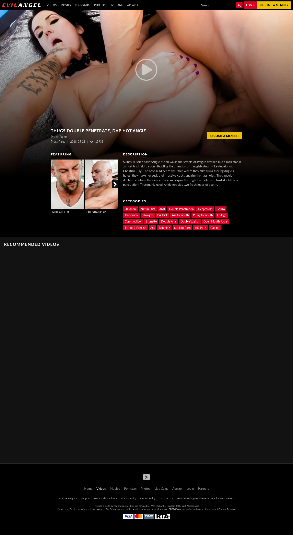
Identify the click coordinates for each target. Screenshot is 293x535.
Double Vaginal (190, 221)
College (221, 215)
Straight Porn (182, 227)
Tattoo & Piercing (135, 227)
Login (250, 5)
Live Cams (116, 5)
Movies (66, 5)
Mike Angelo (60, 212)
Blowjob (148, 215)
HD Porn (200, 227)
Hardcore (131, 209)
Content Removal (227, 509)
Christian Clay (96, 212)
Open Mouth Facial (215, 221)
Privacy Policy (128, 498)
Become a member (274, 5)
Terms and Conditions (105, 498)
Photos (99, 5)
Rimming (164, 227)
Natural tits (148, 209)
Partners (203, 488)
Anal (162, 209)
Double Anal (168, 221)
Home (88, 488)
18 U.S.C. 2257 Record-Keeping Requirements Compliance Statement (196, 498)
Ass (152, 227)
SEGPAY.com (175, 509)
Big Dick (162, 215)
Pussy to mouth (203, 215)
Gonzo (221, 209)
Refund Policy (147, 498)
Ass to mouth (180, 215)
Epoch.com (74, 509)
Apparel (132, 5)
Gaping (214, 227)
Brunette (151, 221)
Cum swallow (133, 221)
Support (85, 498)
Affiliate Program (68, 498)
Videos (52, 5)
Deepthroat (205, 209)
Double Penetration (181, 209)
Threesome (132, 215)
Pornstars (82, 5)
